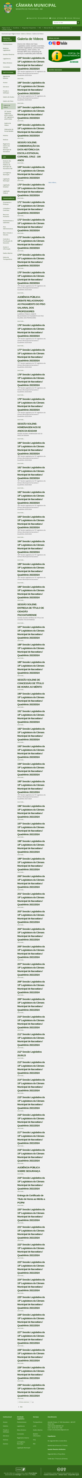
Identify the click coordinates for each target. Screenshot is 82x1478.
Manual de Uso (48, 28)
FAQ (34, 1440)
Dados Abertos (37, 1430)
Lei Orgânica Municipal (21, 1443)
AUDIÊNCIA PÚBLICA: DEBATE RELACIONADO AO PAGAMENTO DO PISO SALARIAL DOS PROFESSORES (31, 304)
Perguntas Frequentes (29, 28)
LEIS (4, 157)
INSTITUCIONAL (8, 72)
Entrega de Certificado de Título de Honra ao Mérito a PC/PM (31, 1199)
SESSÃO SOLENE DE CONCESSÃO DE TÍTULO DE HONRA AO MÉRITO (30, 683)
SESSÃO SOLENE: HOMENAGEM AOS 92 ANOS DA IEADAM (29, 427)
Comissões (20, 1434)
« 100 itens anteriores (23, 1402)
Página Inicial (6, 28)
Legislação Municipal (23, 1448)
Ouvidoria (16, 28)
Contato (53, 18)
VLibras (61, 18)
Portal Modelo (33, 1473)
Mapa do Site (32, 18)
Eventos (5, 1444)
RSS (40, 28)
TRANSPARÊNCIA (8, 198)
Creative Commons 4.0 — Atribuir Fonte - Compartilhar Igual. (61, 1474)
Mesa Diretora (21, 1430)
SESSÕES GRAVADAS (55, 70)
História (5, 1426)
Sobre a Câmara (26, 34)
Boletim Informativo (37, 1435)
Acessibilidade (43, 18)
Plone (34, 1474)
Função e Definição (6, 1431)
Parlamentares (21, 1422)
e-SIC (34, 1426)
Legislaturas (21, 1426)
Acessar (77, 18)
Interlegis (18, 1474)
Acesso (5, 1422)
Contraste (69, 18)
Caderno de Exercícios (63, 28)
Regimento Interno (23, 1438)
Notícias (5, 1440)
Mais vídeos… (53, 182)
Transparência (37, 1422)
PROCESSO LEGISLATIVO (7, 39)
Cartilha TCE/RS (7, 30)
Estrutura (6, 1436)
